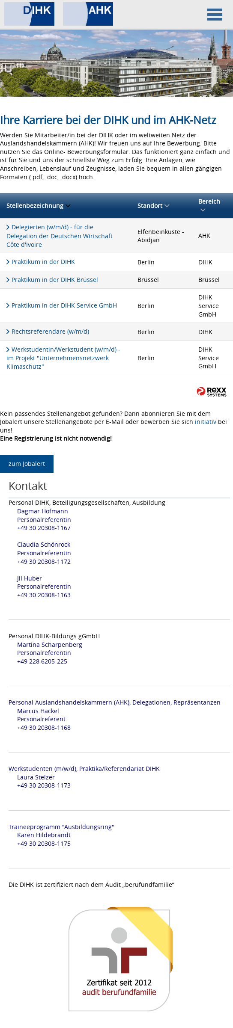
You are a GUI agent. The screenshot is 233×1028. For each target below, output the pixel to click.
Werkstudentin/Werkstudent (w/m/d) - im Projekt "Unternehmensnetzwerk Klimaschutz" (63, 357)
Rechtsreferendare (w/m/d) (50, 331)
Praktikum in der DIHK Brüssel (55, 280)
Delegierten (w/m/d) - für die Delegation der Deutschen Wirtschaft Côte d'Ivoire (59, 235)
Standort (153, 205)
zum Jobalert (27, 463)
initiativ (205, 422)
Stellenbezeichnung (38, 205)
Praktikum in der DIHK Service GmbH (64, 305)
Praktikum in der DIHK (43, 262)
